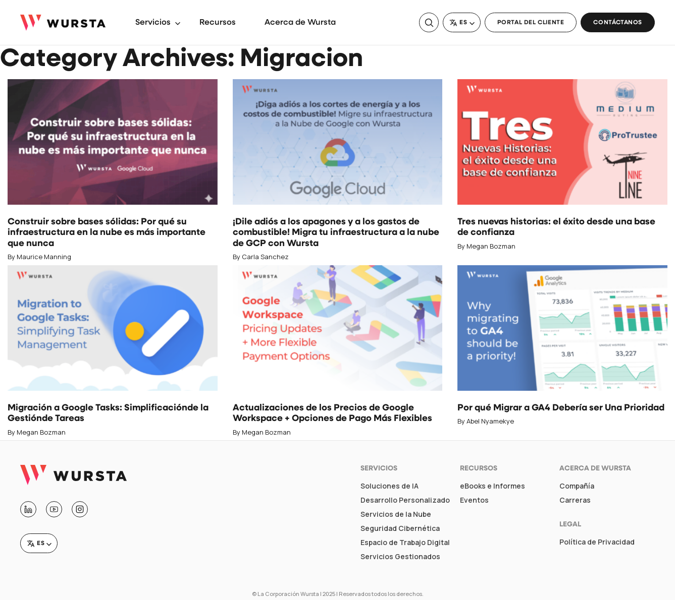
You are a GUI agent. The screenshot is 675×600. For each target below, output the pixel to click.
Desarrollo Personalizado (405, 500)
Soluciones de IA (389, 486)
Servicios (153, 23)
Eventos (474, 500)
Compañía (576, 486)
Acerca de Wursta (300, 23)
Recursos (217, 23)
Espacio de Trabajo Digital (405, 542)
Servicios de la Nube (395, 514)
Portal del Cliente (530, 23)
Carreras (575, 500)
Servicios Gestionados (400, 556)
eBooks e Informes (492, 486)
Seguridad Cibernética (400, 528)
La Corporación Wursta (288, 593)
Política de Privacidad (597, 542)
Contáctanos (617, 23)
